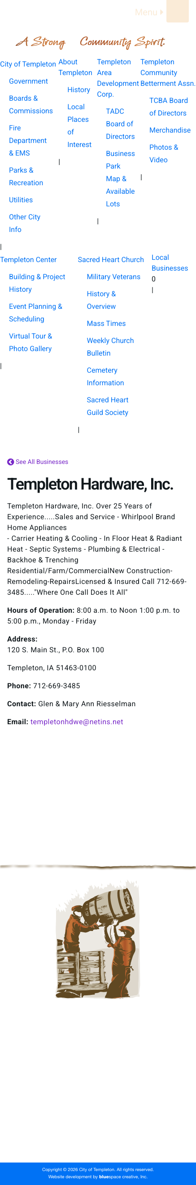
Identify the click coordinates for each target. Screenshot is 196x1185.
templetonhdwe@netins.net (76, 721)
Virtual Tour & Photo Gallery (30, 342)
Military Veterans (114, 276)
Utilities (21, 200)
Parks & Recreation (26, 176)
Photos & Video (163, 153)
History (78, 89)
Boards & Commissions (31, 104)
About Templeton (98, 1066)
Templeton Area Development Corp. (98, 1081)
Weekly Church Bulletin (110, 346)
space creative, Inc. (123, 1177)
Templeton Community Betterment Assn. (98, 1095)
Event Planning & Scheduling (35, 312)
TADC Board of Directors (120, 124)
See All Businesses (37, 462)
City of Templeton (98, 1052)
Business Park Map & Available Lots (120, 178)
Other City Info (24, 223)
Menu (150, 12)
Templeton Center (98, 1109)
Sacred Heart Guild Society (108, 406)
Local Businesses (98, 1138)
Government (28, 81)
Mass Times (106, 323)
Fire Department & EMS (28, 140)
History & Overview (101, 300)
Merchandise (170, 130)
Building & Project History (37, 283)
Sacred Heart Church (98, 1124)
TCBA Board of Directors (168, 106)
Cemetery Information (105, 376)
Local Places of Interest (79, 125)
